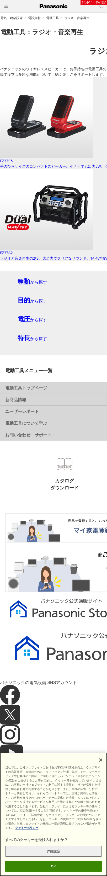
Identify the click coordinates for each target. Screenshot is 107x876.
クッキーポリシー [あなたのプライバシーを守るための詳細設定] (26, 827)
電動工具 (52, 18)
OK (53, 866)
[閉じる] (100, 760)
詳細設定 (54, 851)
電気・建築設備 (12, 18)
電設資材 (34, 18)
